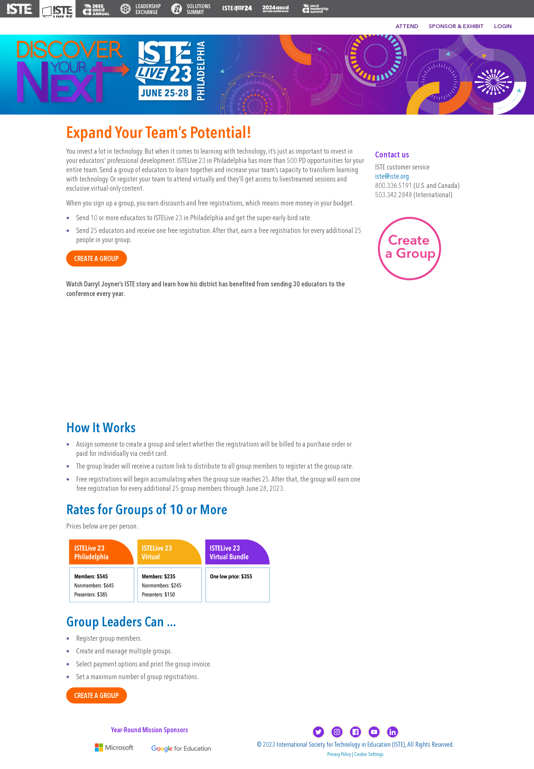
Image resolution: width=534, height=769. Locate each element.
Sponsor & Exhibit (456, 26)
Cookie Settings (369, 754)
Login (503, 26)
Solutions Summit (198, 9)
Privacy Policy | (340, 754)
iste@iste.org (392, 176)
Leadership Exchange (148, 9)
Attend (407, 26)
